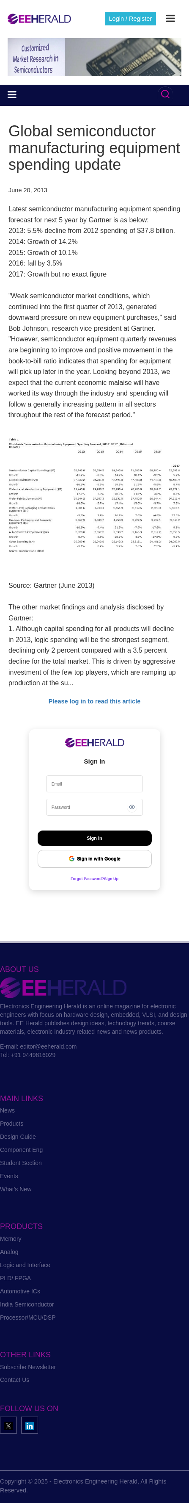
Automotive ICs (20, 1291)
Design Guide (18, 1136)
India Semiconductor (27, 1304)
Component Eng (21, 1149)
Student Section (21, 1163)
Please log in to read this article (95, 701)
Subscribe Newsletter (28, 1367)
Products (11, 1123)
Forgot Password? (87, 879)
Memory (11, 1238)
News (7, 1110)
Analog (9, 1251)
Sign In (94, 838)
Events (9, 1176)
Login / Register (130, 18)
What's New (15, 1189)
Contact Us (14, 1379)
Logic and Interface (25, 1265)
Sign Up (111, 879)
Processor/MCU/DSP (27, 1317)
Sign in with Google (94, 858)
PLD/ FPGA (15, 1278)
